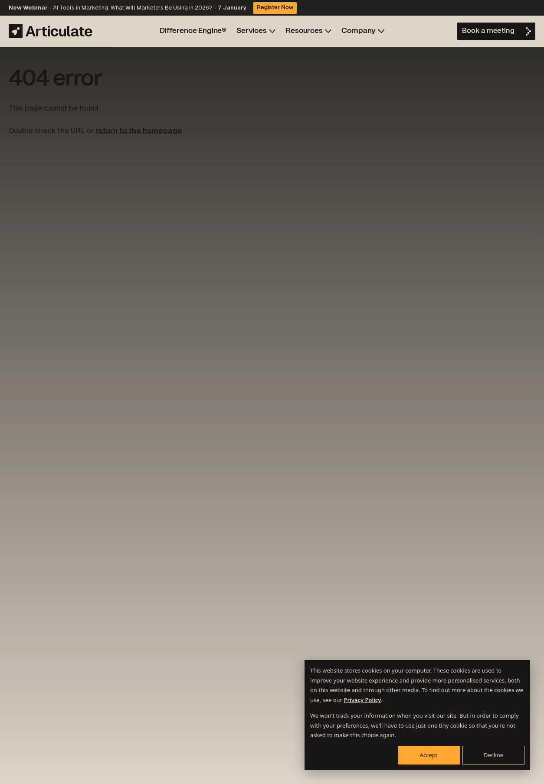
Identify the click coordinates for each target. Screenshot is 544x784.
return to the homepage (138, 130)
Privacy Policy (362, 700)
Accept (429, 755)
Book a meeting (488, 31)
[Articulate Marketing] (50, 31)
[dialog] (417, 715)
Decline (493, 755)
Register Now (275, 8)
